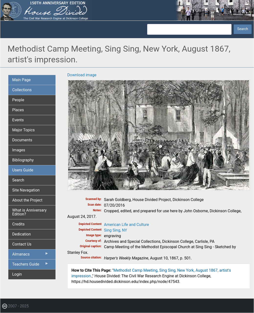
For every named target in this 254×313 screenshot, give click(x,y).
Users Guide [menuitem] (22, 170)
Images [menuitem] (18, 150)
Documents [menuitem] (22, 140)
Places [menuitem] (18, 110)
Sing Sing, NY (115, 230)
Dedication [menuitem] (21, 234)
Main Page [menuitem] (21, 80)
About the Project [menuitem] (27, 200)
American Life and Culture (126, 224)
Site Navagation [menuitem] (26, 190)
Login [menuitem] (17, 274)
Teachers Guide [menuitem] (30, 265)
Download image (81, 75)
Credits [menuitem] (18, 224)
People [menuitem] (18, 100)
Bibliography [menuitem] (23, 160)
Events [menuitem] (18, 120)
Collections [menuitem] (22, 90)
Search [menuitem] (18, 180)
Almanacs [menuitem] (30, 255)
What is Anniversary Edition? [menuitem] (29, 212)
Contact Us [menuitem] (22, 244)
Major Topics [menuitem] (23, 130)
